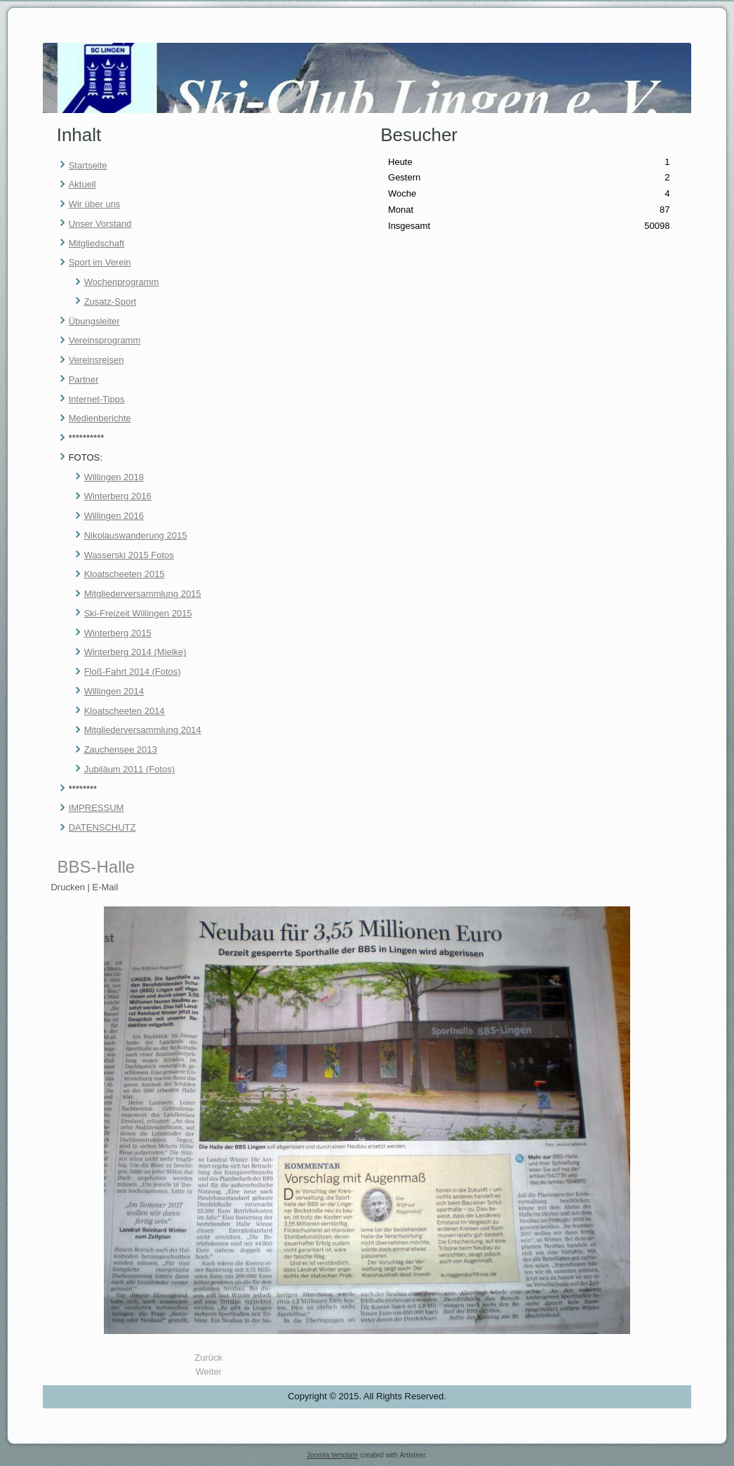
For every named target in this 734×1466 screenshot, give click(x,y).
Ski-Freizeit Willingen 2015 (138, 613)
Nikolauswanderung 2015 (135, 535)
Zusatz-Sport (110, 301)
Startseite (88, 165)
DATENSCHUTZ (102, 827)
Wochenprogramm (121, 282)
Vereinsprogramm (105, 340)
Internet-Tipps (97, 399)
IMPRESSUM (96, 808)
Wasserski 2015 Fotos (129, 555)
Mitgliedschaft (96, 243)
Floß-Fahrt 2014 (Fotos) (132, 671)
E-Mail (105, 887)
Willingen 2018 (114, 477)
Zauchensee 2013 (120, 749)
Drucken (69, 887)
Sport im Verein (100, 262)
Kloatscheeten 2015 (124, 574)
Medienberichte (100, 418)
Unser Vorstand (100, 223)
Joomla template (332, 1455)
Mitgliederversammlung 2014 (142, 730)
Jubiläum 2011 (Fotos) (129, 769)
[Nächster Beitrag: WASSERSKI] (209, 1371)
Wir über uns (95, 204)
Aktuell (82, 184)
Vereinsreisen (96, 360)
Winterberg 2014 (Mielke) (135, 652)
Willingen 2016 (114, 515)
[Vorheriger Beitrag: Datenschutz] (208, 1357)
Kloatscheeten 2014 (124, 711)
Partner (84, 379)
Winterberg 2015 (118, 633)
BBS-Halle (96, 866)
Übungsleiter (94, 321)
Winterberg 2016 (118, 496)
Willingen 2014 (114, 691)
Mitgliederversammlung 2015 (142, 593)
